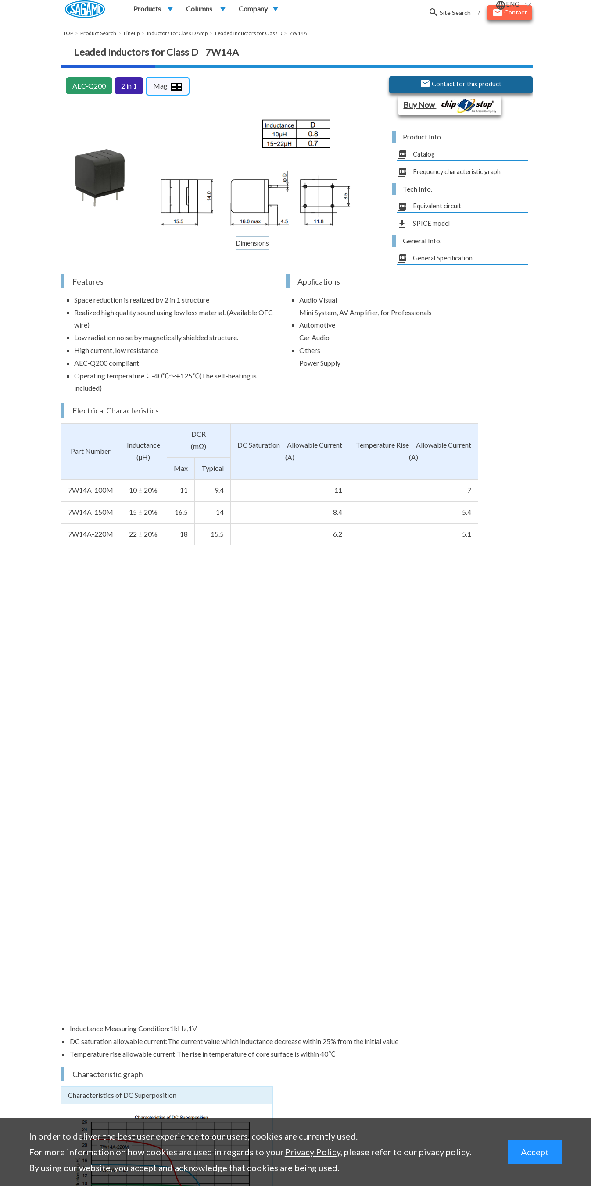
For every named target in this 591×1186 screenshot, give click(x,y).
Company (253, 11)
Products (147, 11)
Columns (199, 11)
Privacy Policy (312, 1152)
